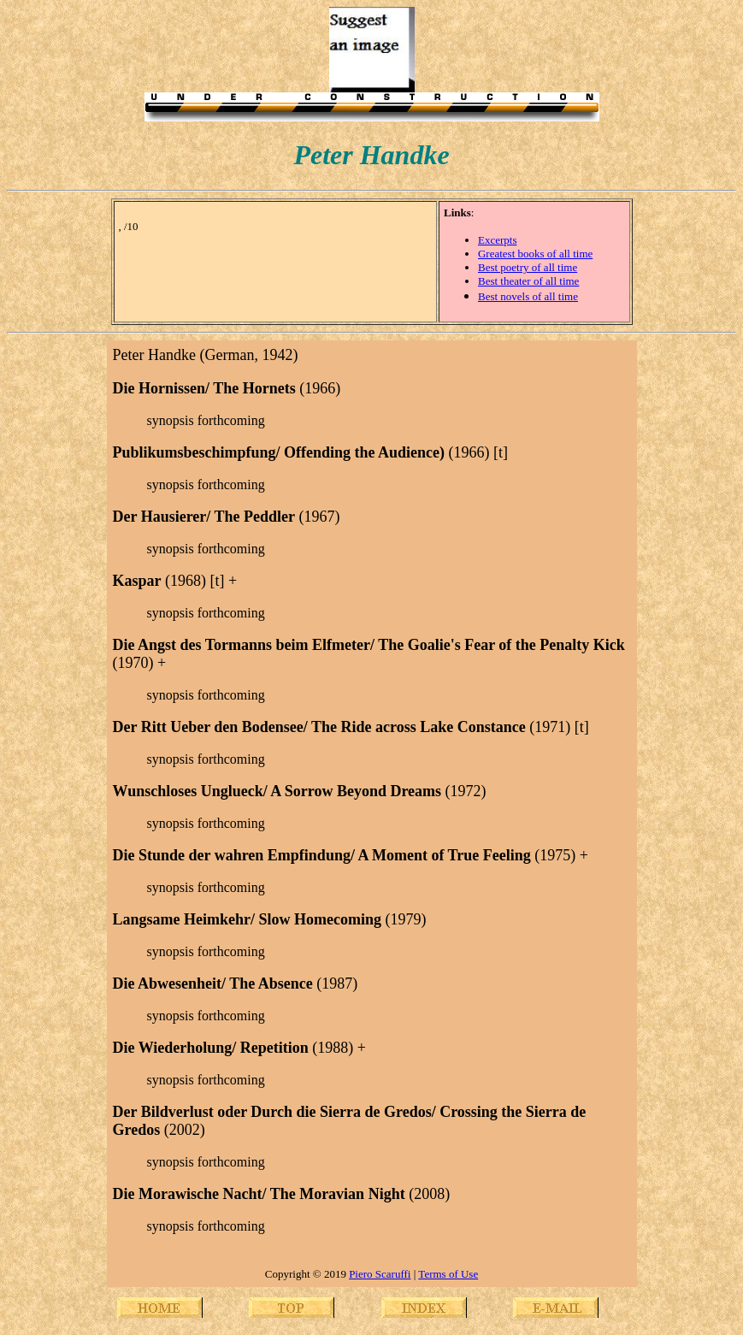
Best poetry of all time (527, 267)
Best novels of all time (528, 296)
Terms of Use (448, 1273)
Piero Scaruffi (379, 1273)
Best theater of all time (528, 281)
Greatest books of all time (535, 253)
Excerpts (497, 239)
